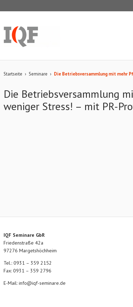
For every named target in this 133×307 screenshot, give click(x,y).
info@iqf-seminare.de (42, 283)
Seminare (38, 74)
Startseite (13, 74)
